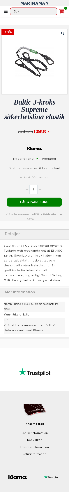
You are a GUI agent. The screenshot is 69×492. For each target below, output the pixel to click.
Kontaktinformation (34, 433)
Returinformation (34, 454)
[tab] (34, 234)
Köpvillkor (34, 440)
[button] (62, 36)
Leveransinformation (34, 447)
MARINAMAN (34, 3)
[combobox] (33, 11)
